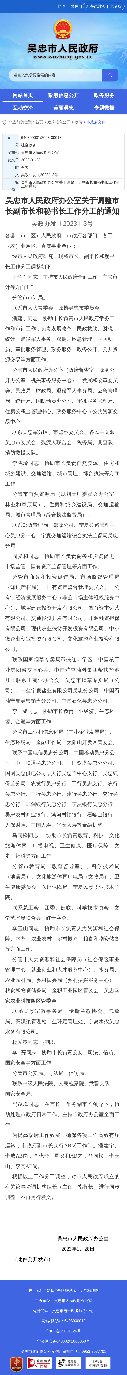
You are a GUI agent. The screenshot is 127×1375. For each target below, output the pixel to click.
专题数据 (104, 108)
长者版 (116, 6)
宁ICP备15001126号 (63, 1331)
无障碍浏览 (95, 6)
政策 (78, 122)
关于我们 (35, 1290)
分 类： (15, 146)
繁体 (75, 6)
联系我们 (72, 1290)
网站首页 (23, 95)
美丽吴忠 (63, 108)
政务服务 (104, 95)
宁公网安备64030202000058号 (63, 1341)
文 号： (15, 176)
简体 (61, 6)
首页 (39, 122)
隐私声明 (54, 1290)
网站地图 (91, 1290)
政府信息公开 (63, 95)
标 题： (15, 185)
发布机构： (13, 153)
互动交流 (23, 108)
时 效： (15, 168)
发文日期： (13, 161)
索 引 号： (13, 138)
